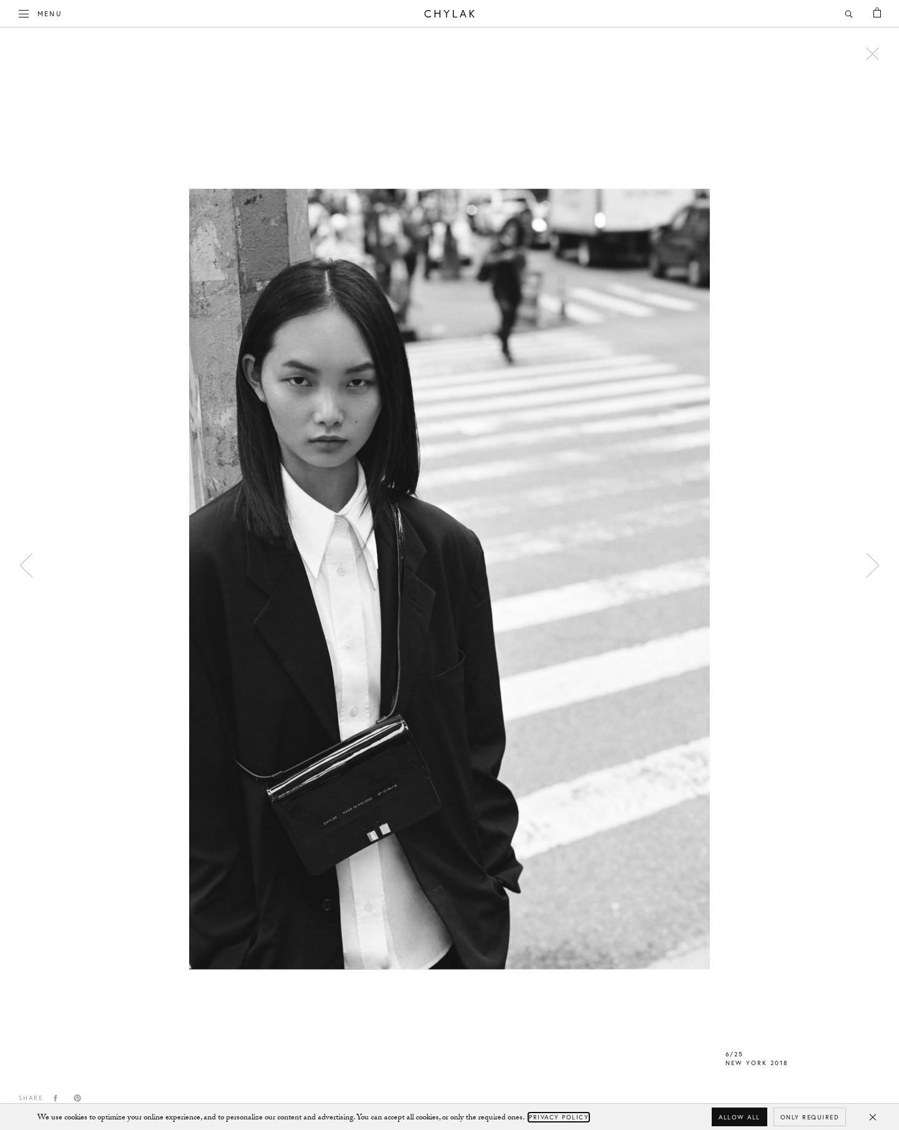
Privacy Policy (559, 1117)
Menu (40, 12)
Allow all (739, 1117)
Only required (810, 1117)
